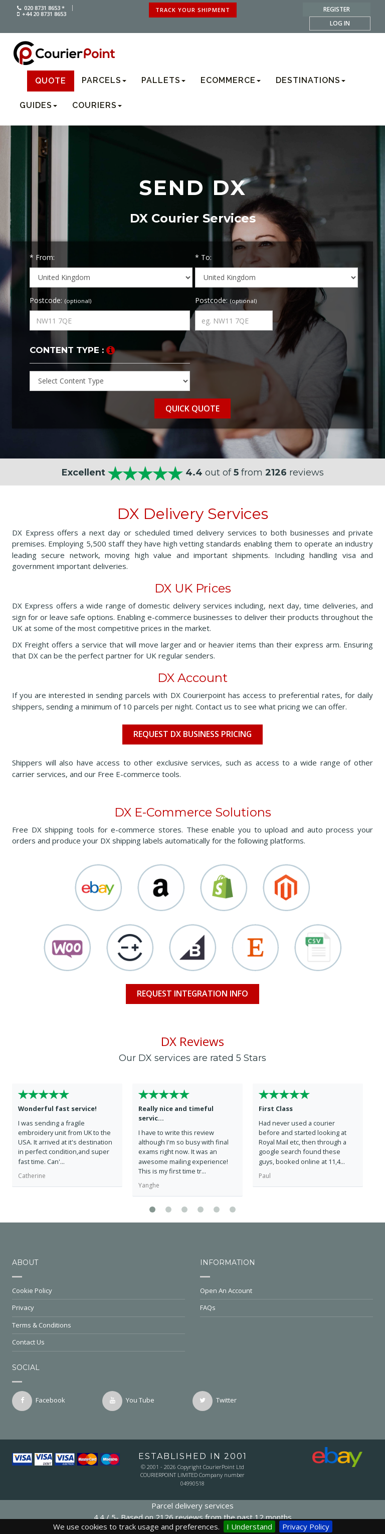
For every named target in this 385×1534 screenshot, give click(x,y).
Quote (50, 81)
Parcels (104, 80)
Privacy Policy (305, 1527)
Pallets (163, 80)
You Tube (128, 1401)
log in (340, 23)
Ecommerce (231, 80)
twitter (214, 1401)
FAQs (286, 1307)
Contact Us (98, 1342)
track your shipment (192, 10)
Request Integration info (193, 993)
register (336, 9)
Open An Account (286, 1290)
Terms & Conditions (98, 1325)
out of (193, 472)
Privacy (98, 1307)
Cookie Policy (98, 1290)
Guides (38, 105)
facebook (38, 1401)
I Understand (249, 1527)
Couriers (97, 105)
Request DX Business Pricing (192, 734)
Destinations (310, 80)
